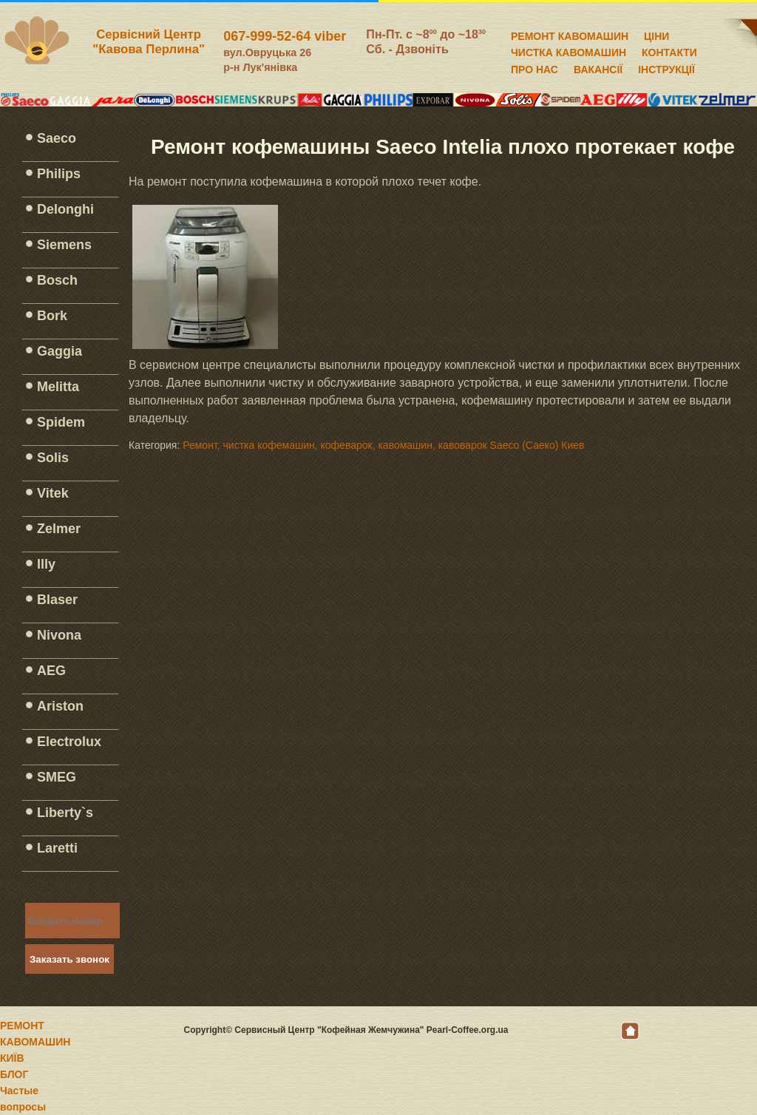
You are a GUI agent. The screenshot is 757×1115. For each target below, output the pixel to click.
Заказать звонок (69, 959)
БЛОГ (14, 1074)
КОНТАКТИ (669, 50)
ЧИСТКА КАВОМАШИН (568, 50)
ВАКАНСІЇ (598, 67)
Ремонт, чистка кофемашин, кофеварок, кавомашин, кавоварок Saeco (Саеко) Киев (383, 445)
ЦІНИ (656, 34)
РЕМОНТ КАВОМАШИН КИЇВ (35, 1042)
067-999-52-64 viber (284, 36)
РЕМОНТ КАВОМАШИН (569, 34)
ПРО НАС (534, 67)
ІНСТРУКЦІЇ (666, 67)
